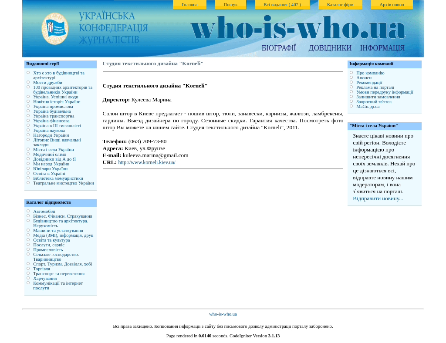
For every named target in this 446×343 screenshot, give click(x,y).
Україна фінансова (51, 120)
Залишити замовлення (378, 96)
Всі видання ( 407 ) (282, 4)
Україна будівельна (52, 111)
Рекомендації (369, 82)
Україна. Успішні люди (55, 96)
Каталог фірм (340, 4)
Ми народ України (51, 163)
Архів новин (392, 4)
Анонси (364, 77)
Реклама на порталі (375, 87)
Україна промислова (53, 106)
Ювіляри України (50, 168)
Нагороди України (51, 135)
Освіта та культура (51, 240)
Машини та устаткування (58, 230)
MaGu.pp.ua (367, 106)
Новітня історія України (57, 101)
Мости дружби (47, 82)
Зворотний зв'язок (374, 101)
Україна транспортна (53, 116)
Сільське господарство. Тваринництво (56, 257)
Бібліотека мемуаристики (58, 178)
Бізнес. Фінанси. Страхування (62, 216)
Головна (190, 4)
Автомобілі (44, 211)
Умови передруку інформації (384, 92)
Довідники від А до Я (54, 159)
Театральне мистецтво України (63, 183)
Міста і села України (53, 149)
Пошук (231, 4)
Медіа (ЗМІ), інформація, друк (63, 235)
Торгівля (41, 268)
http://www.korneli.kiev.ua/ (146, 162)
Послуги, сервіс (48, 244)
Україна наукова (49, 130)
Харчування (45, 278)
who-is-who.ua (223, 314)
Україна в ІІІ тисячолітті (57, 125)
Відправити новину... (378, 198)
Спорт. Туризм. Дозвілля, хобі (62, 264)
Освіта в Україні (49, 173)
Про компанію (370, 73)
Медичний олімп (49, 154)
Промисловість (48, 249)
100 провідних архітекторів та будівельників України (62, 89)
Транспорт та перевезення (58, 273)
